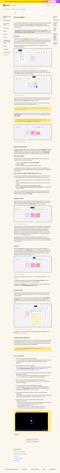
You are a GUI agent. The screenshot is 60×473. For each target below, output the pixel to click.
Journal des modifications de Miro (11, 469)
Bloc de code (6, 28)
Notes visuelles (17, 460)
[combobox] (30, 13)
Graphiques (6, 49)
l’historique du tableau (36, 239)
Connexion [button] (54, 5)
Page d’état (24, 469)
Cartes (5, 37)
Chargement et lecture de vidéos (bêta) (7, 42)
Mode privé (16, 456)
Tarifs (44, 469)
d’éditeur (23, 402)
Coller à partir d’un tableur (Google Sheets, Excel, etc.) (55, 37)
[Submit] (15, 13)
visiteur (44, 232)
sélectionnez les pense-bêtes (24, 367)
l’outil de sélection (28, 406)
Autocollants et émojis (7, 24)
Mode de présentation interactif (20, 453)
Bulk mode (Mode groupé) (55, 24)
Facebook (14, 434)
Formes (5, 46)
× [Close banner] (58, 1)
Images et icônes (7, 52)
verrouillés (31, 405)
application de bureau (36, 30)
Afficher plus (5, 54)
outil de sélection (21, 333)
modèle (21, 388)
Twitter (16, 434)
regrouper (27, 377)
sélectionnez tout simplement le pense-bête (31, 114)
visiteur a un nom (17, 234)
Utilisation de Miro (15, 9)
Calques (5, 34)
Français (48, 5)
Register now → (52, 1)
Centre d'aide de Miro (6, 9)
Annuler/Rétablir (7, 20)
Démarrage (55, 20)
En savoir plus (42, 396)
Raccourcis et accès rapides (19, 451)
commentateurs (21, 379)
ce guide (36, 104)
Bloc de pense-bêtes (54, 29)
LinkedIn (18, 434)
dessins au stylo (21, 372)
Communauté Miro (35, 469)
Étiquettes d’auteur (55, 43)
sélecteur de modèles (34, 389)
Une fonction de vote (18, 458)
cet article (45, 408)
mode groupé (28, 386)
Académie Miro (52, 469)
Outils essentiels (22, 9)
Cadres (5, 31)
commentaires (40, 381)
